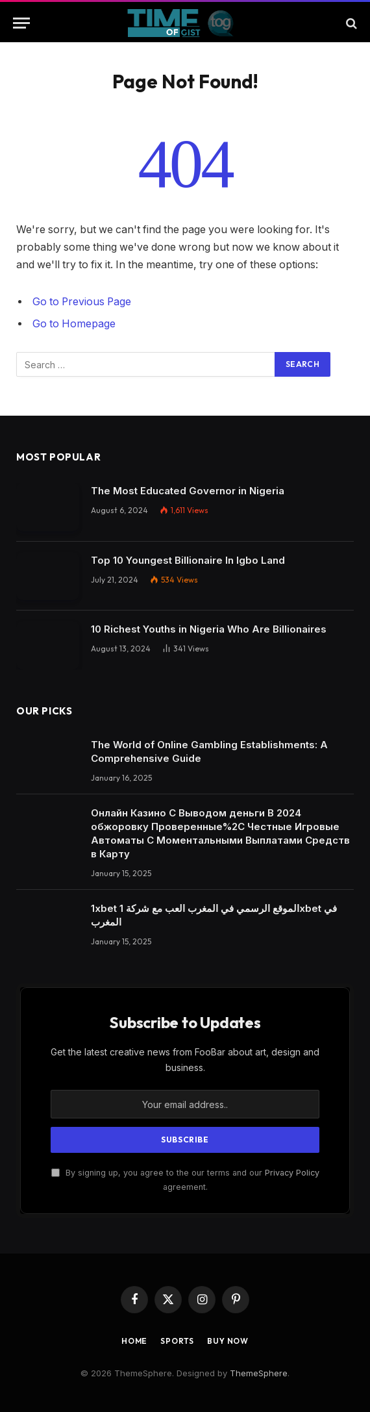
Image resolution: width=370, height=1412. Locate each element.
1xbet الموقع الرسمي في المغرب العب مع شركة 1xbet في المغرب (214, 915)
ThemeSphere (259, 1373)
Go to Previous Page (81, 302)
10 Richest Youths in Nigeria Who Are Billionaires (209, 629)
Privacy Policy (292, 1173)
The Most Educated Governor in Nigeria (187, 491)
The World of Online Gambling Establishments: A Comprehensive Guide (209, 751)
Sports (177, 1341)
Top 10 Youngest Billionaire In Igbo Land (188, 560)
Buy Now (228, 1341)
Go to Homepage (74, 324)
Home (134, 1341)
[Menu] (21, 23)
